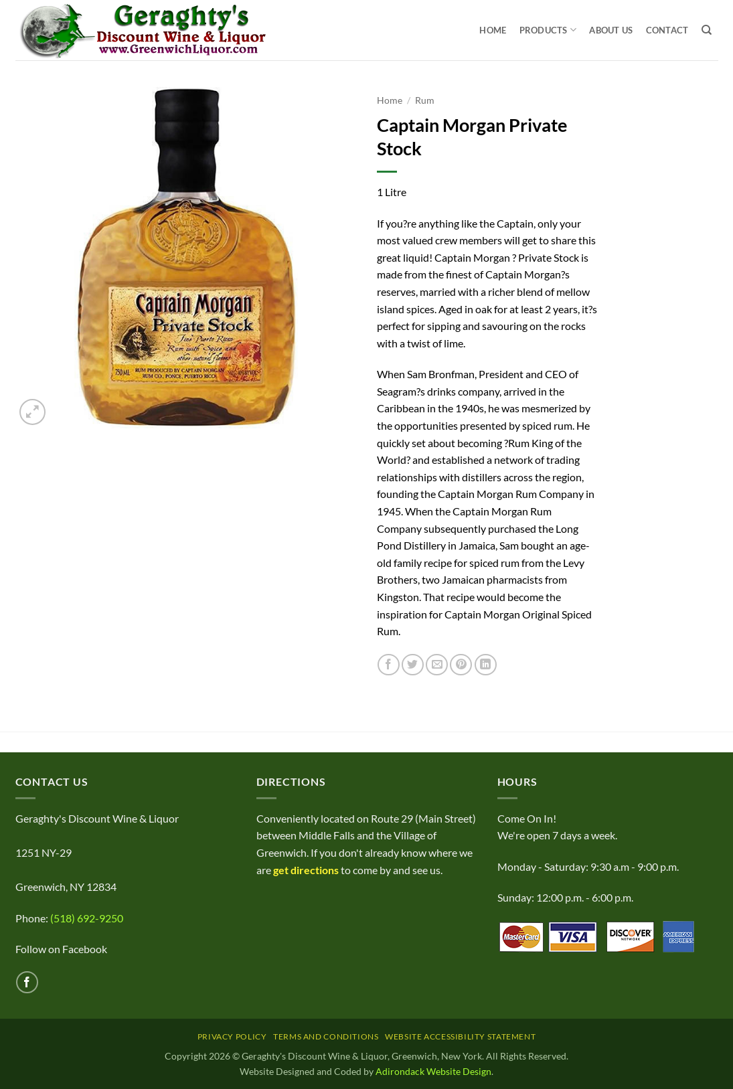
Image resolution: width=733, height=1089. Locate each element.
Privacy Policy (232, 1036)
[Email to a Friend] (437, 665)
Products (548, 29)
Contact (667, 30)
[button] (32, 412)
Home (492, 30)
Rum (424, 100)
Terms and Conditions (325, 1036)
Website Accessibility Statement (460, 1036)
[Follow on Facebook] (27, 982)
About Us (611, 30)
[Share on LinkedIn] (486, 665)
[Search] (706, 30)
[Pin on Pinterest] (461, 665)
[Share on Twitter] (413, 665)
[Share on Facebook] (389, 665)
